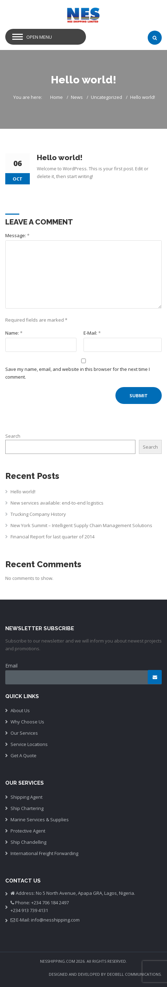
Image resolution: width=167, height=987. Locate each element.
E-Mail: (92, 333)
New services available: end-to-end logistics (57, 503)
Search (12, 436)
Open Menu (39, 37)
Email (11, 665)
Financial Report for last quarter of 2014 (52, 536)
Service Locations (29, 744)
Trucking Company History (38, 514)
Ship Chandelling (28, 842)
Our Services (24, 733)
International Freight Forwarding (44, 853)
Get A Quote (23, 755)
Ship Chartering (27, 808)
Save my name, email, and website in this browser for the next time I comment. (77, 373)
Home (56, 97)
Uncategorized (106, 97)
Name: (13, 333)
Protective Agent (28, 831)
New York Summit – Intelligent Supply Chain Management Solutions (81, 525)
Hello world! (23, 491)
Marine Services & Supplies (40, 819)
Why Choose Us (27, 722)
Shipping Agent (26, 797)
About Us (20, 710)
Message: (17, 235)
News (77, 97)
